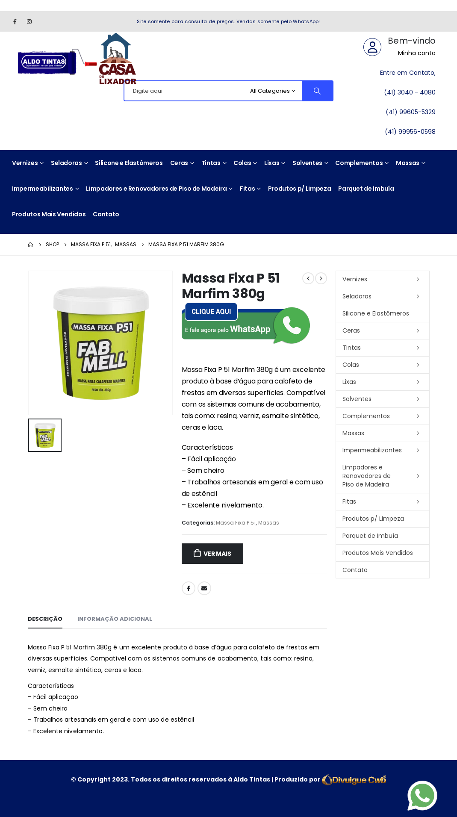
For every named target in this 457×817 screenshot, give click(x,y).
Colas (242, 163)
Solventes (307, 163)
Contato (106, 214)
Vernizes (25, 163)
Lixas (271, 163)
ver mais (217, 553)
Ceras (179, 163)
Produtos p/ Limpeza (299, 188)
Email (204, 588)
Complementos (359, 163)
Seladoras (66, 163)
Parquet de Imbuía (366, 188)
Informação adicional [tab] (114, 619)
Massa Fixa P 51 (236, 522)
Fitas (247, 188)
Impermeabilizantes (42, 188)
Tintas (211, 163)
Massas (407, 163)
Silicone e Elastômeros (128, 163)
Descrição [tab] (45, 619)
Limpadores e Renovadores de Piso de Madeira (156, 188)
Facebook (188, 588)
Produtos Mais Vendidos (49, 214)
